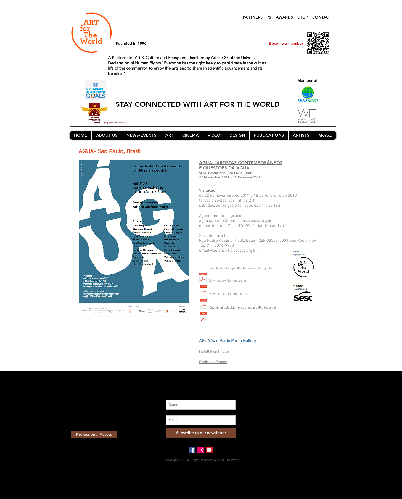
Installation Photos (214, 351)
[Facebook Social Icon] (192, 450)
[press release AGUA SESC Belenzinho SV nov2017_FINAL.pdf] (203, 318)
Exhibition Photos (213, 362)
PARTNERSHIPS (257, 17)
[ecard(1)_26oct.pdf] (203, 304)
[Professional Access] (94, 434)
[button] (106, 135)
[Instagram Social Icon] (200, 450)
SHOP (302, 17)
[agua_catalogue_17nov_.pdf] (203, 278)
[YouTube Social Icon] (209, 450)
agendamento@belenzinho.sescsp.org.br (235, 220)
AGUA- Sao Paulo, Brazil (110, 152)
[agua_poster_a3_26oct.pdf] (203, 290)
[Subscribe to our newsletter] (201, 433)
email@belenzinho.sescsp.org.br (228, 250)
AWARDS (284, 17)
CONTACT (321, 17)
